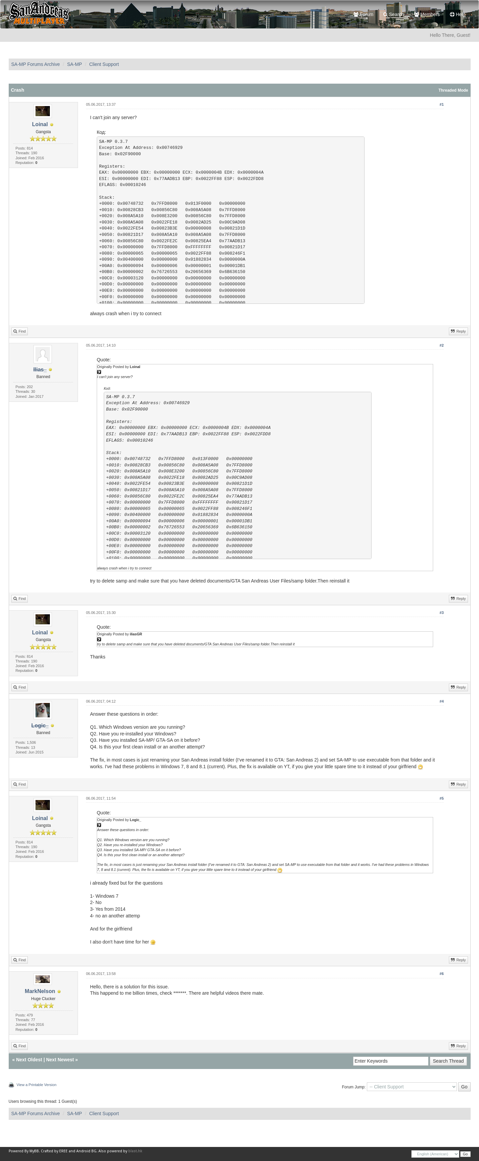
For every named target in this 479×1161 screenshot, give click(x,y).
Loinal (40, 124)
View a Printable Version (37, 1085)
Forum (363, 14)
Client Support (104, 64)
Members (427, 14)
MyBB (34, 1151)
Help (458, 14)
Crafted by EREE (54, 1151)
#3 (442, 613)
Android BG (86, 1151)
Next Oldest (29, 1059)
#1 (442, 104)
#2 (442, 345)
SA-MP (74, 64)
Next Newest (60, 1059)
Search (393, 14)
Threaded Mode (453, 90)
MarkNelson (40, 991)
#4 (442, 701)
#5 (442, 798)
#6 (442, 974)
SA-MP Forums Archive (35, 64)
